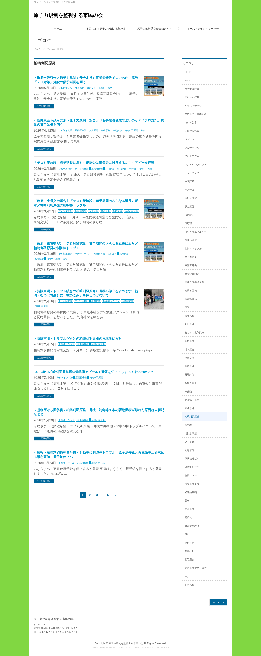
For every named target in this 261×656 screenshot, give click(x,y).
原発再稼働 (80, 130)
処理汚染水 (191, 240)
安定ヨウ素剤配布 (194, 332)
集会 (143, 130)
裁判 (187, 534)
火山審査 (189, 442)
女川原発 (79, 88)
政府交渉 (91, 88)
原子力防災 (191, 257)
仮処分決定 (191, 198)
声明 (187, 307)
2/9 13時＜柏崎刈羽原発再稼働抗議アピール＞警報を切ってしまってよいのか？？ (94, 372)
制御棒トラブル (83, 253)
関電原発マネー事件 (196, 568)
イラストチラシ (193, 105)
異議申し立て (192, 467)
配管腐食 (189, 559)
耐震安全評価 (192, 526)
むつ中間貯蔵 (65, 301)
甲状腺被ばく (192, 458)
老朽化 (188, 517)
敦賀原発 (189, 366)
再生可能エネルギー (196, 231)
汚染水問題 (191, 433)
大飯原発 (189, 315)
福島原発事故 (192, 484)
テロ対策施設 (65, 88)
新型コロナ (191, 383)
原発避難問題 (192, 273)
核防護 (188, 425)
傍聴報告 (189, 215)
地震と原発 (191, 290)
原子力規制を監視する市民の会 (68, 15)
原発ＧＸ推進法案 (194, 282)
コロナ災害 (191, 122)
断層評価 (189, 374)
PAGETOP (218, 602)
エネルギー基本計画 (196, 114)
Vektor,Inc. (150, 647)
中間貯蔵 (95, 301)
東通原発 (189, 408)
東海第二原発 (192, 399)
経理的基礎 (191, 492)
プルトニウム (192, 156)
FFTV (188, 72)
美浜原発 (189, 509)
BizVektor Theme (130, 647)
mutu (187, 80)
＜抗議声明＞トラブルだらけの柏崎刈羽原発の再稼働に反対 (78, 338)
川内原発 (189, 349)
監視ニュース (192, 475)
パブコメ (189, 139)
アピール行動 (65, 168)
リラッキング (192, 173)
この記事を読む (44, 106)
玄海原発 (189, 450)
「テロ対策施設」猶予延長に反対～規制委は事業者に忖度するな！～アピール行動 (94, 162)
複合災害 (189, 542)
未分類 (132, 168)
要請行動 (189, 551)
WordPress (112, 647)
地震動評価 (191, 299)
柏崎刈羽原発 (105, 88)
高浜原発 (189, 584)
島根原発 (105, 130)
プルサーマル (192, 147)
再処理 (188, 223)
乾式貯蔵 (189, 189)
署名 (65, 258)
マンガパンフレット (196, 164)
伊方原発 (189, 206)
